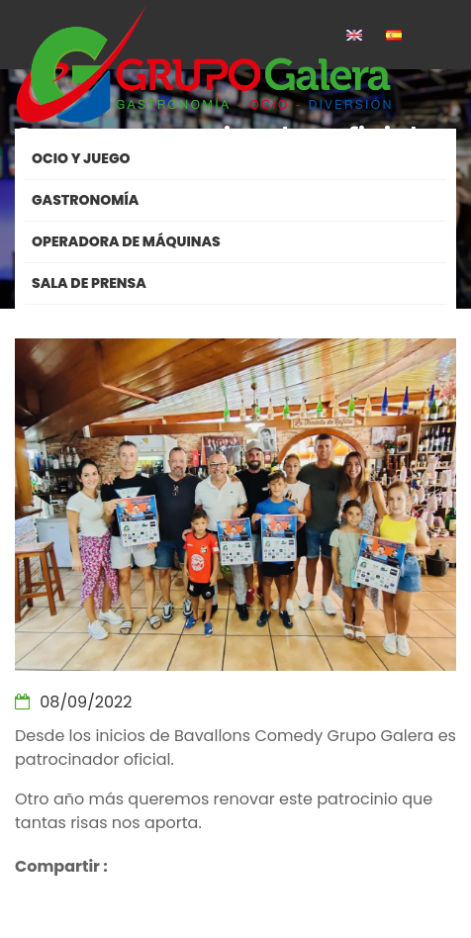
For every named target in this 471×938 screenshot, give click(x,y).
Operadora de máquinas (126, 241)
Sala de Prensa (89, 283)
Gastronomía (85, 200)
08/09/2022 (73, 702)
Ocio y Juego (81, 158)
